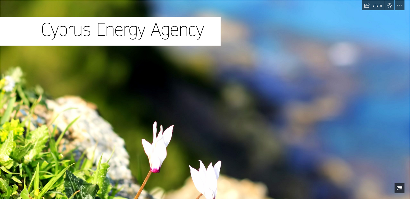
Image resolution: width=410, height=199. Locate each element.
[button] (373, 5)
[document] (205, 99)
